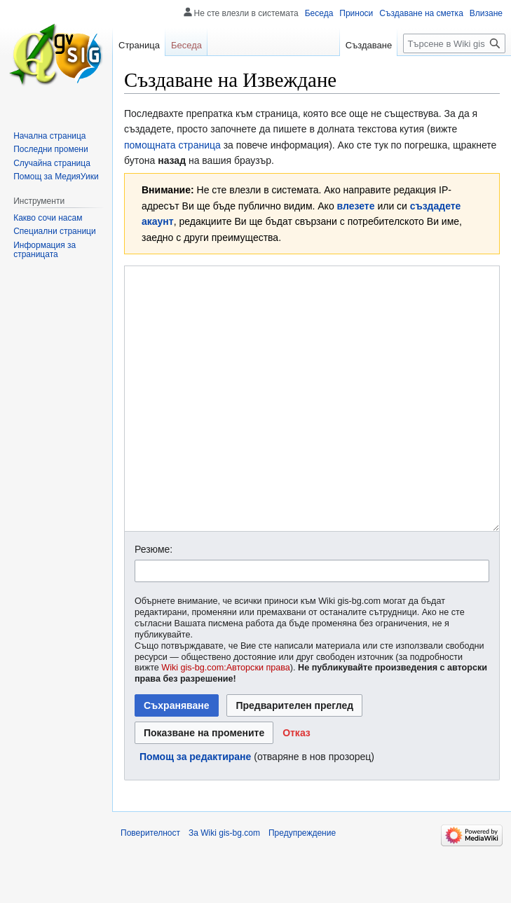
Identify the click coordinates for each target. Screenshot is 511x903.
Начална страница (49, 136)
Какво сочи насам (47, 218)
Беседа (319, 13)
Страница (139, 45)
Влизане (486, 13)
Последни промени (50, 149)
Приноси (356, 13)
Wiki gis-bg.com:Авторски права (225, 720)
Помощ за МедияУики (55, 176)
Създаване (369, 45)
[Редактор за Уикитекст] (312, 425)
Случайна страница (51, 163)
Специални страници (54, 231)
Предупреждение (302, 885)
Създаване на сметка (421, 13)
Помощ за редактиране (195, 809)
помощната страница (172, 145)
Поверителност (150, 885)
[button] (296, 785)
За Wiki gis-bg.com (224, 885)
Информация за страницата (44, 250)
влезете (356, 206)
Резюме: (153, 601)
